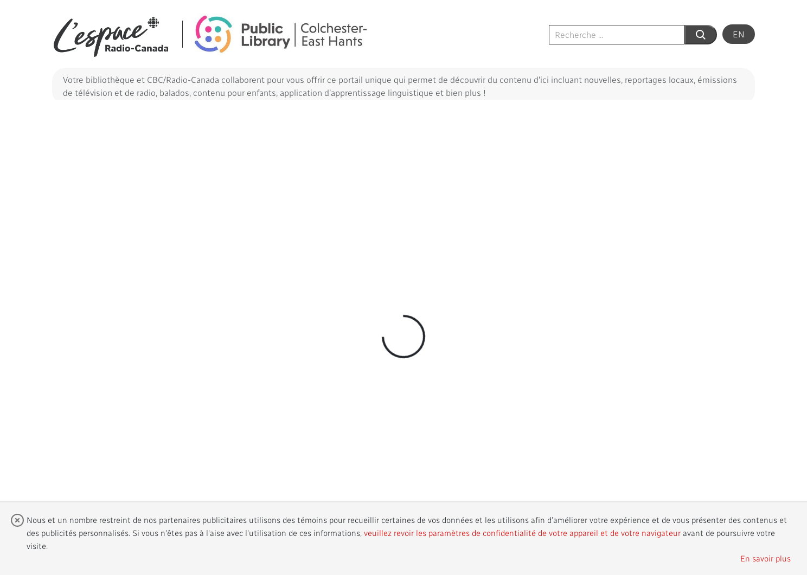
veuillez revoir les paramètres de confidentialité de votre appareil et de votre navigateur (522, 533)
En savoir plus (765, 558)
